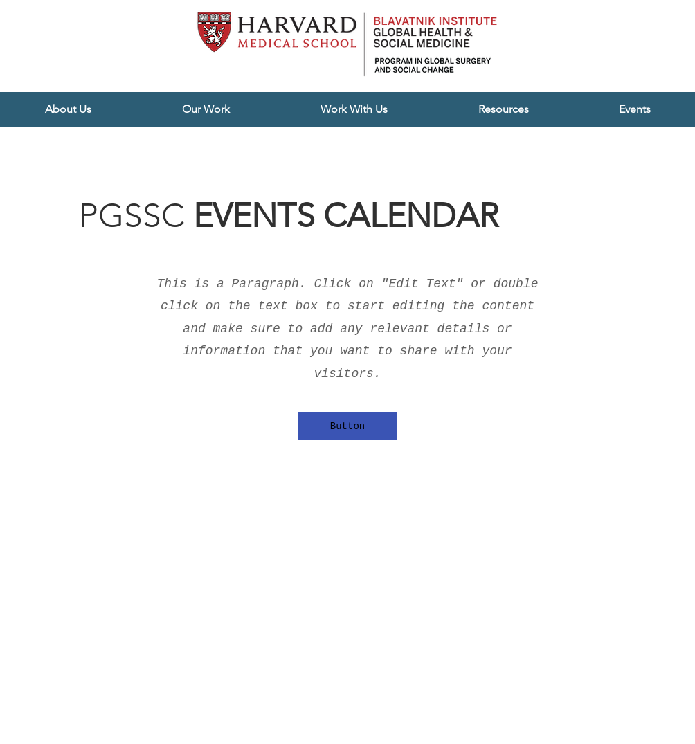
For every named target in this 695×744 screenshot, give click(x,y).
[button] (68, 109)
